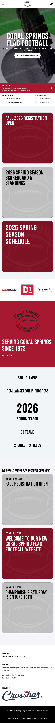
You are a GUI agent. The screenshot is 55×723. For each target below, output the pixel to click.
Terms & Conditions (40, 718)
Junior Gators (44, 102)
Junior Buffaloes (45, 98)
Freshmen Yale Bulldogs (15, 102)
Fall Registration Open (27, 55)
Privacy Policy (26, 718)
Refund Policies (13, 718)
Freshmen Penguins (13, 98)
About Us (7, 355)
